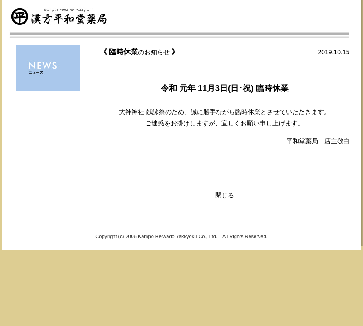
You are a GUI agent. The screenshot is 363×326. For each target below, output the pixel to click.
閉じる (224, 195)
